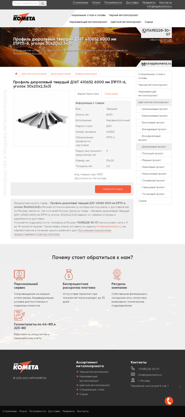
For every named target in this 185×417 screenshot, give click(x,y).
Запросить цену (113, 189)
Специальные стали (92, 389)
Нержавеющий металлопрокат (88, 22)
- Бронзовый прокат (151, 122)
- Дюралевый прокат (152, 147)
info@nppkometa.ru (159, 6)
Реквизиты (149, 2)
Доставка (132, 2)
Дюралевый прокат (61, 74)
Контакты (166, 2)
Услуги (96, 2)
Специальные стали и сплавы (87, 15)
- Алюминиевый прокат (153, 109)
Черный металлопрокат (123, 15)
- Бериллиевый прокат (153, 116)
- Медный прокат (149, 160)
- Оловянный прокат (151, 180)
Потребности (113, 2)
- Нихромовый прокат (152, 174)
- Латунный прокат (150, 153)
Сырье (149, 22)
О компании (80, 2)
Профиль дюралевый (86, 74)
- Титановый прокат (151, 194)
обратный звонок (161, 40)
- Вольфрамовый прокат (149, 138)
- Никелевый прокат (151, 167)
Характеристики (88, 94)
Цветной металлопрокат (126, 22)
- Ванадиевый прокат (152, 129)
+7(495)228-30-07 (157, 32)
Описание (111, 94)
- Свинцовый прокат (151, 187)
